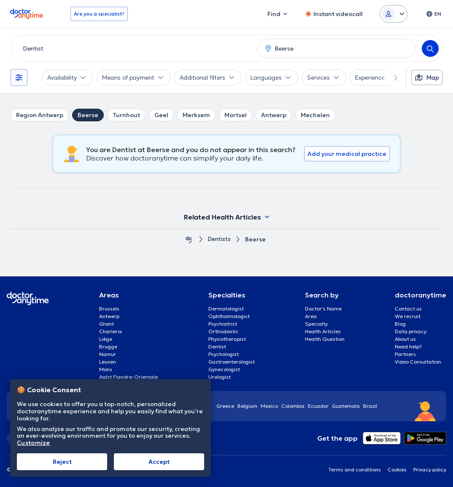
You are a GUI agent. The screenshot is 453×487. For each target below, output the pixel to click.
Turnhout (126, 115)
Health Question (325, 339)
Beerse (88, 115)
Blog (400, 324)
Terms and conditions (354, 469)
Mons (105, 369)
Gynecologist (224, 369)
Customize (33, 443)
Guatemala (346, 406)
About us (405, 339)
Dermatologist (226, 308)
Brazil (370, 406)
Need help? (408, 346)
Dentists (219, 239)
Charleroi (110, 331)
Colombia (293, 406)
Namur (107, 354)
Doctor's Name (323, 308)
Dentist (217, 346)
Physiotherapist (227, 339)
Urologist (219, 377)
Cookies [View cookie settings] (397, 469)
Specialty (316, 324)
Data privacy (410, 331)
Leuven (107, 362)
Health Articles (323, 331)
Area (311, 316)
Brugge (108, 346)
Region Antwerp (39, 115)
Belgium (247, 406)
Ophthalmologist (229, 316)
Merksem (196, 115)
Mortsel (235, 115)
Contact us (408, 308)
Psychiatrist (222, 324)
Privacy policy (429, 469)
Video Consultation (418, 362)
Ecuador (318, 406)
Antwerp (273, 115)
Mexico (269, 406)
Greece (225, 406)
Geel (161, 115)
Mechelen (315, 115)
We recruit (408, 316)
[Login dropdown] (393, 14)
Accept (159, 462)
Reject (62, 462)
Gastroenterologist (231, 362)
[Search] (430, 48)
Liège (105, 339)
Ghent (106, 324)
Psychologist (223, 354)
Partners (405, 354)
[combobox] (132, 48)
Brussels (109, 308)
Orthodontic (223, 331)
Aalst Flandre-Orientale (128, 377)
